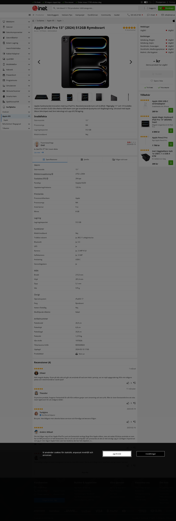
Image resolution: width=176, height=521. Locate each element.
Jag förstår (117, 454)
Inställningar (151, 454)
